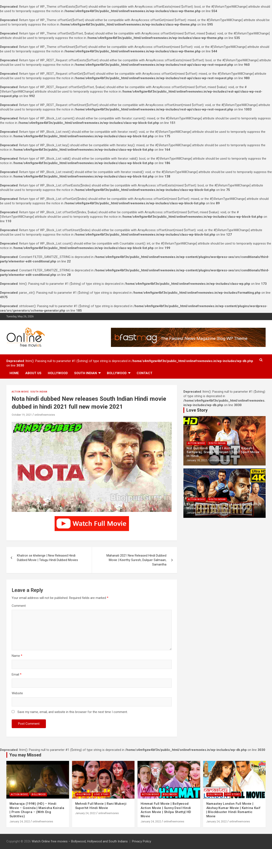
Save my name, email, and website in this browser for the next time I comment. (72, 712)
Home (14, 373)
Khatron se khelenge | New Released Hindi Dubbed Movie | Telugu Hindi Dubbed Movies (47, 558)
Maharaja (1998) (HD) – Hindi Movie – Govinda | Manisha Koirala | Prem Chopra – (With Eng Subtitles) (37, 810)
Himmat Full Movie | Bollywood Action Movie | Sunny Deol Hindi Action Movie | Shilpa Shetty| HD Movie (166, 810)
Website (17, 693)
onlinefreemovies (44, 414)
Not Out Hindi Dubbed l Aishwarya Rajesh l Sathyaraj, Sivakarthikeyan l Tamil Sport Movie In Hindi (223, 452)
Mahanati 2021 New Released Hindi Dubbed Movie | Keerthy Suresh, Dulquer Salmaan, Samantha (136, 560)
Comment (19, 606)
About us (33, 373)
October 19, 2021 (22, 414)
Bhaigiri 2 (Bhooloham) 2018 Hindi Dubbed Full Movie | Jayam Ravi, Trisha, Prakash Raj (224, 506)
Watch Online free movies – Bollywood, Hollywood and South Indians (80, 841)
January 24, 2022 (20, 821)
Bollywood (117, 373)
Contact (144, 373)
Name (17, 656)
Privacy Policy (141, 841)
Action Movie (20, 392)
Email (16, 674)
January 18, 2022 (197, 460)
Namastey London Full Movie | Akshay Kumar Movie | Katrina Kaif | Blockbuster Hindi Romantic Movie (233, 810)
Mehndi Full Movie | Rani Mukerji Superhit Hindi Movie (101, 806)
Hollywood (58, 373)
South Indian (85, 373)
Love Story (101, 794)
